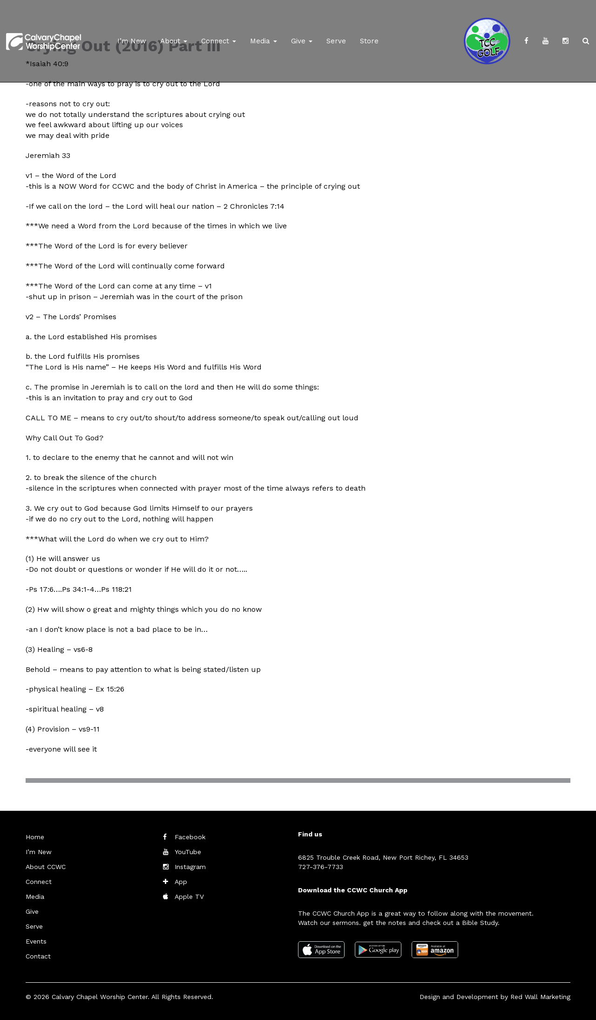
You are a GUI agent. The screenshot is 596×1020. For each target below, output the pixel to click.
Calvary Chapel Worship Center (100, 996)
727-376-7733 (320, 866)
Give (301, 41)
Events (36, 941)
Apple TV (189, 896)
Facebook (190, 837)
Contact (38, 956)
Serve (336, 41)
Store (369, 41)
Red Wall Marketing (540, 996)
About (173, 41)
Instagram (190, 866)
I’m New (131, 41)
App (181, 881)
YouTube (188, 852)
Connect (218, 41)
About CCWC (46, 866)
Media (263, 41)
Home (35, 837)
